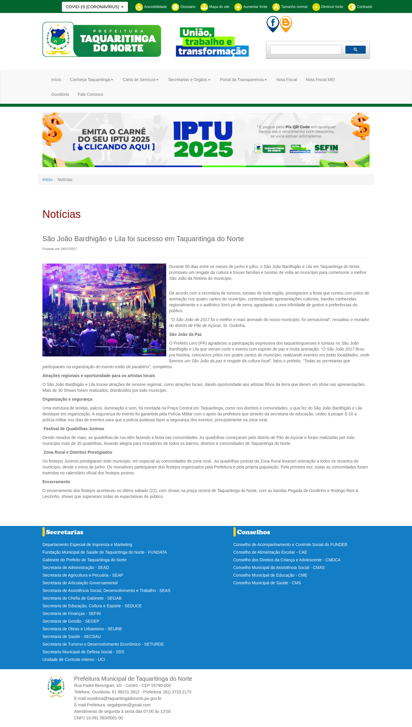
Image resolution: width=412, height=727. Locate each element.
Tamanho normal (290, 7)
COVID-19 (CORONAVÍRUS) (93, 6)
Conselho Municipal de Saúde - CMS (267, 582)
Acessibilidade (151, 7)
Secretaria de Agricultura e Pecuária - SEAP (82, 575)
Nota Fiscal (286, 79)
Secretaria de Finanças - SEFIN (71, 613)
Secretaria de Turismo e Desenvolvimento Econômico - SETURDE (103, 644)
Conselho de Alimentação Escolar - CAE (270, 552)
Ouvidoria (60, 94)
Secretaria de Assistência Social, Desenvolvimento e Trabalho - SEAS (106, 590)
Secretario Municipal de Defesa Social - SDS (83, 651)
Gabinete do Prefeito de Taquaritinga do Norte (84, 559)
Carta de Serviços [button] (139, 79)
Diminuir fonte (327, 7)
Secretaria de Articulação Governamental (80, 582)
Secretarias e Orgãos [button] (187, 79)
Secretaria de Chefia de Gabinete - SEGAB (81, 598)
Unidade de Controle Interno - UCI (73, 659)
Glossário (183, 7)
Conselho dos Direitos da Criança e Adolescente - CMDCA (287, 559)
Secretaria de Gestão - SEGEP (70, 621)
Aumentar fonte (250, 7)
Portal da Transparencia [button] (242, 79)
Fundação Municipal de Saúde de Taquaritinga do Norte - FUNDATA (104, 552)
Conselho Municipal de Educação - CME (270, 575)
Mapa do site (215, 7)
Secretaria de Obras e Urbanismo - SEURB (82, 628)
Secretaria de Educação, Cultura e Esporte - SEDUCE (92, 605)
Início (56, 79)
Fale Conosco (90, 94)
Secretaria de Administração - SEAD (75, 567)
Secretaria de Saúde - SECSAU (71, 636)
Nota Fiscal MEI (320, 79)
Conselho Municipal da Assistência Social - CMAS (279, 567)
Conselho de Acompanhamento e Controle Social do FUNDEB (290, 544)
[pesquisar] (305, 50)
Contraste (360, 7)
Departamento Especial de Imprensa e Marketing (87, 544)
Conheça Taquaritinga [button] (90, 79)
